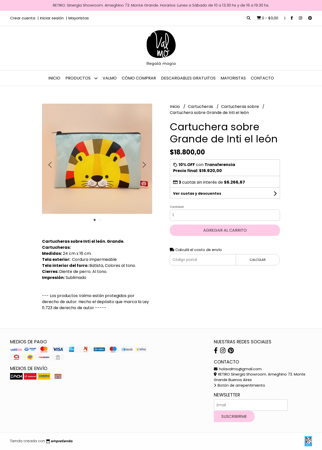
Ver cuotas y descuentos (197, 193)
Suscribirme (234, 416)
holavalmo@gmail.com (238, 369)
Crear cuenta (22, 18)
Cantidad (177, 207)
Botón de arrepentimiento (239, 385)
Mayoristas (78, 18)
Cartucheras (201, 106)
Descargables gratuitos (188, 78)
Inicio (54, 78)
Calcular (258, 260)
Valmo (110, 78)
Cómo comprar (139, 78)
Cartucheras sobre (240, 106)
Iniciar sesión (52, 18)
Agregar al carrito (225, 230)
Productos (81, 78)
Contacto (262, 78)
